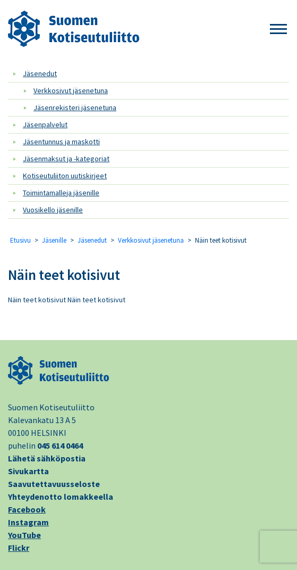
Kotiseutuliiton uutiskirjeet (65, 175)
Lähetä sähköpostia (47, 458)
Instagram (28, 522)
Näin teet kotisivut (64, 275)
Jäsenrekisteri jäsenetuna (74, 107)
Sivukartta (28, 471)
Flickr (18, 547)
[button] (278, 29)
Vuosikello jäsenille (53, 209)
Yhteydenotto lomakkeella (60, 496)
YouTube (24, 535)
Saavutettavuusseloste (54, 483)
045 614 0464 (60, 445)
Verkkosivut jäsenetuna (70, 90)
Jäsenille (54, 240)
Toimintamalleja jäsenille (61, 192)
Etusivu (20, 240)
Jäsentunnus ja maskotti (61, 141)
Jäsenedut (40, 73)
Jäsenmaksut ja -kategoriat (66, 158)
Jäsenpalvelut (45, 124)
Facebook (27, 509)
